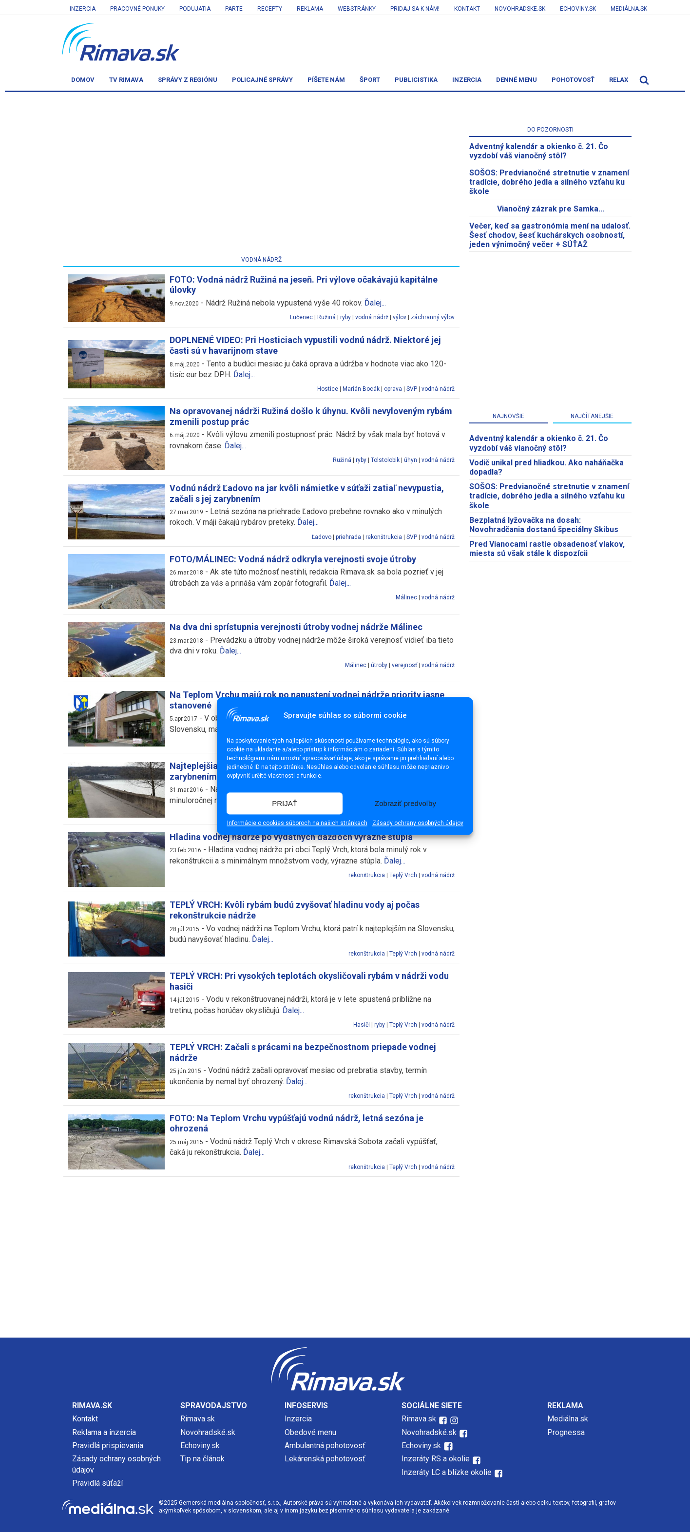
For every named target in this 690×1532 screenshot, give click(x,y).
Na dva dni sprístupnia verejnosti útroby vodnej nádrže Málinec (296, 627)
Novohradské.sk (207, 1432)
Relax (618, 79)
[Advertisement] (261, 176)
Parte (234, 8)
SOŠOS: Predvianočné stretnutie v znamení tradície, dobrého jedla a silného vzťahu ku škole (549, 182)
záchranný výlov (433, 317)
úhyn (410, 460)
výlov (399, 317)
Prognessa (566, 1432)
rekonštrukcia (383, 537)
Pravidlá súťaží (97, 1483)
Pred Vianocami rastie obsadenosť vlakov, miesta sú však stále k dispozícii (547, 548)
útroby (379, 665)
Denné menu (516, 79)
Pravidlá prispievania (107, 1445)
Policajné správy (262, 79)
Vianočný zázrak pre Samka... (550, 208)
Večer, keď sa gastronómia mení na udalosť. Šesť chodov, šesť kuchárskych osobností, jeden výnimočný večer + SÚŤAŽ (550, 235)
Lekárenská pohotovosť (326, 1458)
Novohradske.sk (520, 8)
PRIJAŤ (284, 803)
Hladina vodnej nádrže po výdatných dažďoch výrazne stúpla (291, 837)
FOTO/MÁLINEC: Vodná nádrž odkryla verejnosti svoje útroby (293, 559)
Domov (83, 79)
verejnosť (404, 665)
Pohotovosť (573, 79)
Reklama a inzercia (104, 1432)
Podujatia (195, 8)
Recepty (269, 8)
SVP (411, 388)
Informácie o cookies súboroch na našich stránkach (297, 823)
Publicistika (416, 79)
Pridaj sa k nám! (415, 8)
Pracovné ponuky (137, 8)
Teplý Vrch (403, 875)
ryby (345, 317)
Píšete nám (326, 79)
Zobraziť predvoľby (405, 803)
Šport (370, 79)
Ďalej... (375, 302)
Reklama (310, 8)
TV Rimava (126, 79)
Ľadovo (321, 537)
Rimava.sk (197, 1418)
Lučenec (301, 317)
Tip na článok (202, 1458)
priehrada (348, 537)
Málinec (406, 597)
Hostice (327, 388)
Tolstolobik (385, 460)
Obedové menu (310, 1432)
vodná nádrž (371, 317)
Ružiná (326, 317)
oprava (393, 388)
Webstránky (357, 8)
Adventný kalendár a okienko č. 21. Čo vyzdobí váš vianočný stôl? (538, 151)
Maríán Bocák (361, 388)
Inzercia (83, 8)
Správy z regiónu (187, 79)
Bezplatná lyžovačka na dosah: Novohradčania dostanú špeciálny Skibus (543, 525)
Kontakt (467, 8)
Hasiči (361, 1024)
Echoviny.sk (578, 8)
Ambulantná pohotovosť (326, 1445)
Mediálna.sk (629, 8)
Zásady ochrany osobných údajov (417, 823)
